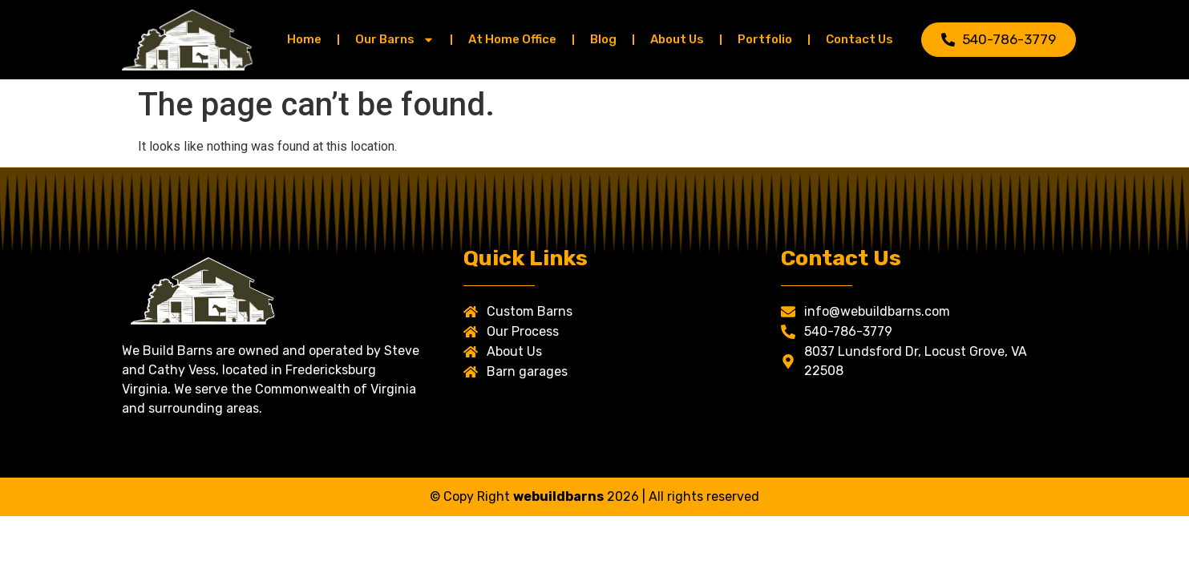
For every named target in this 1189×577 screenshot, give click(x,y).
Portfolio (765, 39)
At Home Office (512, 39)
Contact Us (859, 39)
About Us (677, 39)
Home (304, 39)
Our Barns (395, 40)
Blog (603, 39)
